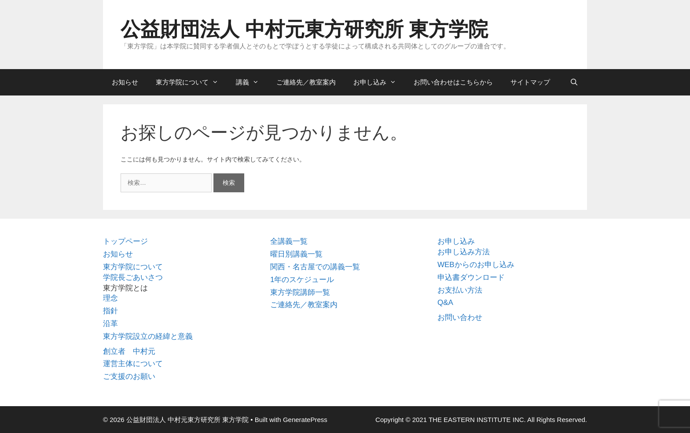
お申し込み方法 (463, 252)
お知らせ (125, 82)
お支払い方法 (459, 290)
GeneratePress (305, 419)
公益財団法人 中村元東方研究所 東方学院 (304, 29)
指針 (110, 311)
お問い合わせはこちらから (453, 82)
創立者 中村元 (129, 351)
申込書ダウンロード (471, 277)
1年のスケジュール (302, 279)
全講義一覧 (289, 241)
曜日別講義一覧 (296, 254)
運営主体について (133, 364)
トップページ (125, 241)
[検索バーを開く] (574, 82)
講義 (252, 82)
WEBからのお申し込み (475, 265)
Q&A (445, 302)
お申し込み (379, 82)
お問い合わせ (459, 317)
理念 (110, 298)
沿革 (110, 323)
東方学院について (191, 82)
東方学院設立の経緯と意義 (148, 336)
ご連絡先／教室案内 (306, 82)
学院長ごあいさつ (133, 277)
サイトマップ (530, 82)
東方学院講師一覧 (300, 292)
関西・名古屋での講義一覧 (315, 267)
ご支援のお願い (129, 376)
